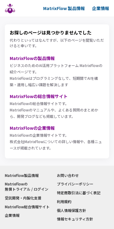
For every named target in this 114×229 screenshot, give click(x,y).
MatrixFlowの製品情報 (32, 58)
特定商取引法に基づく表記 (79, 192)
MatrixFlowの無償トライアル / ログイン (26, 186)
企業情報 (100, 8)
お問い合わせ (68, 175)
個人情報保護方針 (71, 210)
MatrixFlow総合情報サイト (27, 206)
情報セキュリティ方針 (75, 219)
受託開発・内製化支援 (23, 198)
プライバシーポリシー (75, 183)
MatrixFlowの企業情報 (32, 128)
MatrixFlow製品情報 (22, 175)
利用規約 (64, 201)
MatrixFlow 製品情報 (64, 8)
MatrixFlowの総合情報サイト (38, 96)
